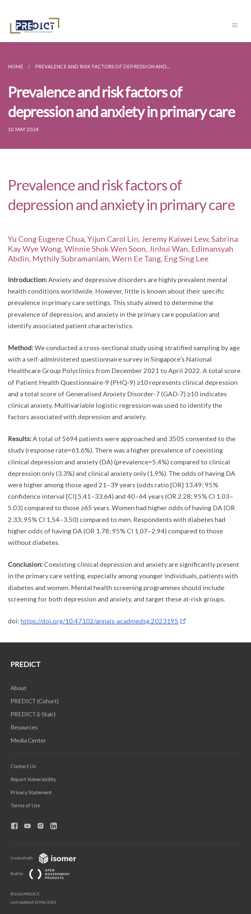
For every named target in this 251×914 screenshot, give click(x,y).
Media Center (28, 740)
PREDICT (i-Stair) (33, 714)
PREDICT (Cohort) (34, 701)
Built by (45, 873)
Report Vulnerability (33, 779)
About (18, 687)
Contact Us (23, 766)
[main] (125, 342)
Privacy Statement (31, 792)
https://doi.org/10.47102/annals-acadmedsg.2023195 (99, 621)
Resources (24, 727)
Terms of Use (25, 805)
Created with (48, 857)
